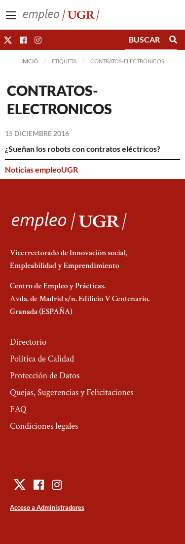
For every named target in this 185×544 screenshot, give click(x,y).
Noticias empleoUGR (41, 169)
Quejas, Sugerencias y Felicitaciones (72, 392)
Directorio (28, 342)
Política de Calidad (42, 358)
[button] (8, 39)
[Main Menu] (11, 15)
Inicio (29, 61)
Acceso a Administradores (47, 507)
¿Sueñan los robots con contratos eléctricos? (82, 148)
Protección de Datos (44, 375)
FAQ (18, 409)
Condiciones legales (44, 426)
